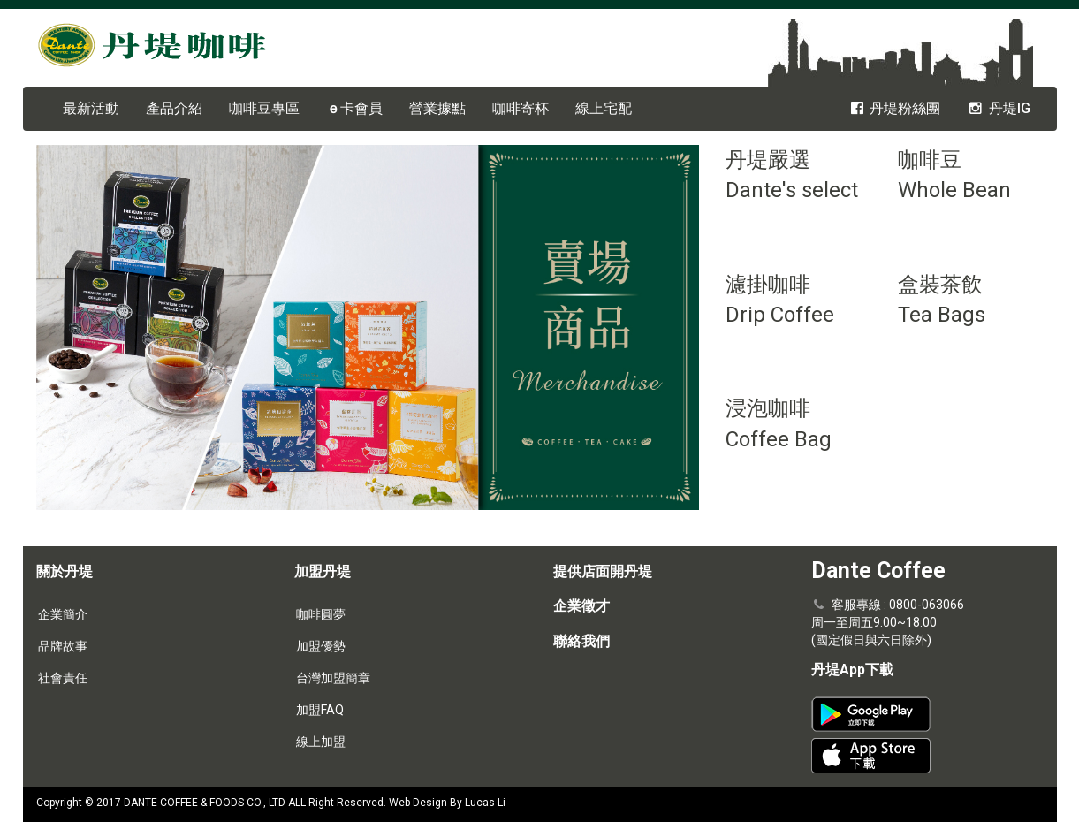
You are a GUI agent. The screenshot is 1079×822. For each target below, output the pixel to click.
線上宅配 (603, 108)
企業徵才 (581, 605)
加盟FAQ (320, 710)
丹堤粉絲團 (894, 108)
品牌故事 (62, 646)
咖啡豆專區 (264, 108)
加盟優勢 (321, 646)
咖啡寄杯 (520, 108)
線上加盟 (321, 741)
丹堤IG (998, 108)
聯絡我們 (581, 641)
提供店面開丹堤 (602, 571)
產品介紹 (174, 108)
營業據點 (437, 108)
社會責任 (62, 678)
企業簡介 (62, 614)
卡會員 (354, 108)
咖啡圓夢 (321, 614)
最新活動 (91, 108)
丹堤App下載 (852, 669)
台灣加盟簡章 (333, 678)
